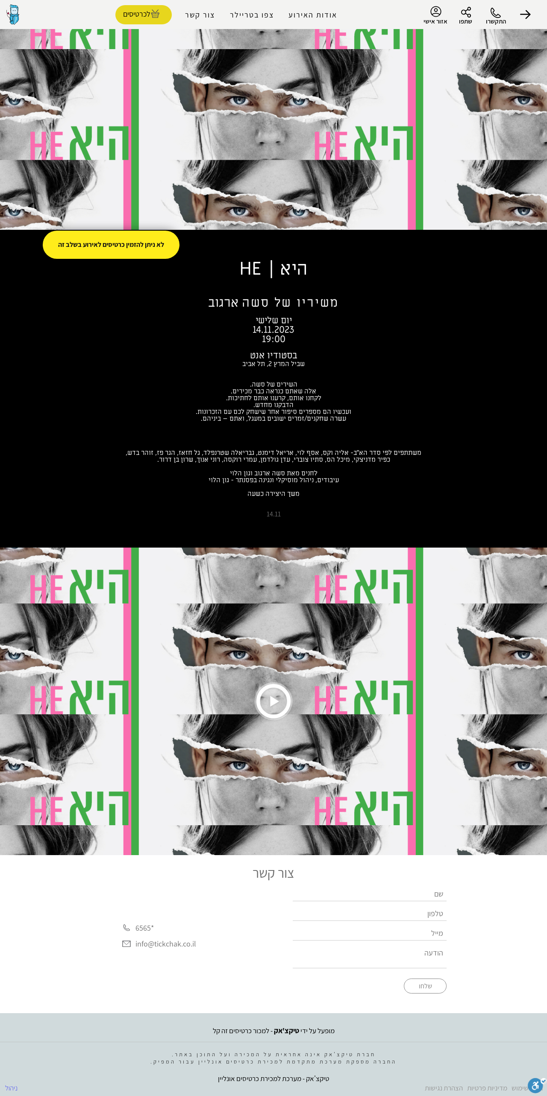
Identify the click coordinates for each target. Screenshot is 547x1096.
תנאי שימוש (527, 1088)
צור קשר (200, 15)
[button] (525, 14)
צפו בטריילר (252, 15)
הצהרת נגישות (444, 1088)
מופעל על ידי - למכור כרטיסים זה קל (274, 1030)
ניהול (11, 1088)
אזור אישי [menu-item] (435, 15)
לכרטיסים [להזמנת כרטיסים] (136, 14)
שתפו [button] (465, 21)
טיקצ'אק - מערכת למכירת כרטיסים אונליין (273, 1078)
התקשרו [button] (496, 21)
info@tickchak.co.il (165, 944)
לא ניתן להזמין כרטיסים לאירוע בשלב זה (111, 244)
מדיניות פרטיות (487, 1088)
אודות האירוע (312, 15)
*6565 (144, 928)
